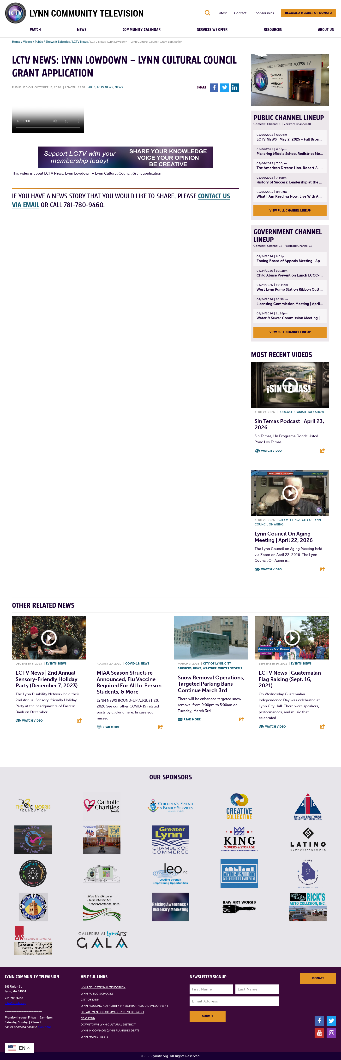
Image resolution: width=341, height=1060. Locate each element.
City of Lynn (311, 520)
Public (39, 41)
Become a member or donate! (308, 13)
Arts (92, 87)
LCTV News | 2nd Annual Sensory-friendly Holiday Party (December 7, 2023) (47, 679)
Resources (273, 29)
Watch (35, 29)
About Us (326, 29)
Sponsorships (264, 13)
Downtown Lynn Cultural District (108, 1024)
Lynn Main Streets (94, 1036)
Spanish (300, 412)
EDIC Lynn (88, 1018)
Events (51, 663)
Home (16, 41)
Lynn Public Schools (97, 993)
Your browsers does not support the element (48, 115)
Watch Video (271, 451)
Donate (318, 978)
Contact (240, 13)
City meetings (289, 520)
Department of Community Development (112, 1012)
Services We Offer (212, 29)
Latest (222, 13)
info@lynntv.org (15, 1003)
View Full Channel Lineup (290, 210)
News (81, 29)
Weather (210, 668)
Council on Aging (269, 524)
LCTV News (80, 41)
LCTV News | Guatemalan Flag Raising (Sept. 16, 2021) (290, 679)
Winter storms (230, 668)
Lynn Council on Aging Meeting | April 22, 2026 (284, 536)
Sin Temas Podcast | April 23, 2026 (289, 424)
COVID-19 (132, 663)
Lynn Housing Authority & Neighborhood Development (124, 1005)
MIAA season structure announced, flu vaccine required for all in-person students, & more (129, 682)
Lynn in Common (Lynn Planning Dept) (110, 1030)
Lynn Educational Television (103, 987)
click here (44, 1027)
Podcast (285, 412)
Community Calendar (142, 29)
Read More (111, 727)
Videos (27, 41)
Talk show (315, 412)
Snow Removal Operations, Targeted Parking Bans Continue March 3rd (211, 684)
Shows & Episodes (58, 41)
